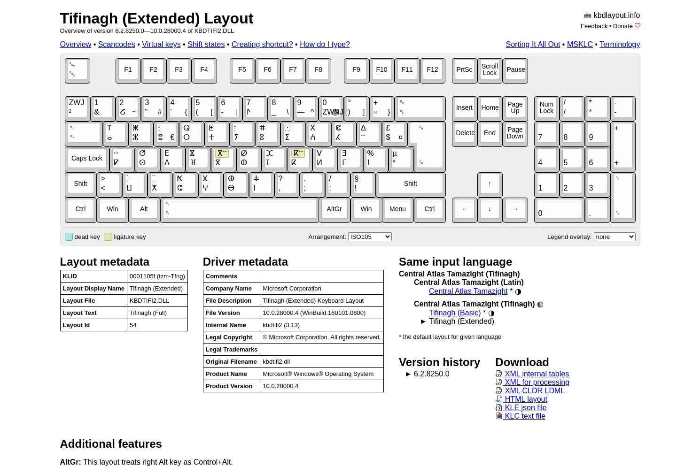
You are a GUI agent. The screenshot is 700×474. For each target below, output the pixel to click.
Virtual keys (161, 44)
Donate (623, 26)
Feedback (594, 26)
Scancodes (116, 44)
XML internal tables (532, 374)
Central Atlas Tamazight (468, 291)
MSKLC (580, 44)
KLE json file (520, 408)
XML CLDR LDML (530, 391)
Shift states (206, 44)
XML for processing (532, 382)
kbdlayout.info (617, 15)
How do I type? (325, 44)
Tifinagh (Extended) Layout (157, 18)
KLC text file (520, 416)
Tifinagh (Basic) (455, 313)
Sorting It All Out (533, 44)
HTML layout (521, 399)
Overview (76, 44)
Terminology (619, 44)
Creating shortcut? (262, 44)
